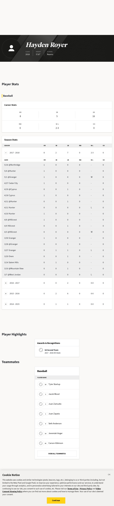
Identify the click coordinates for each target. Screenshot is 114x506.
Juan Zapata (48, 413)
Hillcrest (9, 225)
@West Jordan (12, 274)
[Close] (109, 477)
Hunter (9, 207)
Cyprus (9, 195)
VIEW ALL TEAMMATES (57, 453)
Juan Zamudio (49, 403)
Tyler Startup (48, 384)
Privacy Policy (86, 491)
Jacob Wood (48, 394)
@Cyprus (10, 189)
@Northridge (12, 164)
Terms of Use (72, 491)
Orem (9, 256)
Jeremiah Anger (49, 433)
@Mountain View (13, 268)
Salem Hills (11, 262)
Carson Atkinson (50, 443)
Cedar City (11, 183)
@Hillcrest (10, 219)
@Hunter (10, 171)
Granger (10, 238)
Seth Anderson (49, 423)
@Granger (10, 177)
